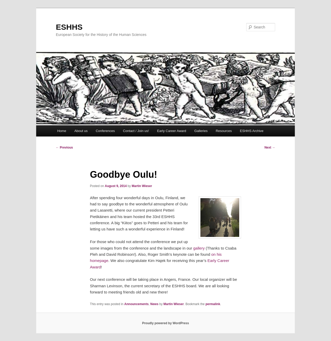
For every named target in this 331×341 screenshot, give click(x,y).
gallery (199, 248)
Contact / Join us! (136, 131)
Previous (64, 147)
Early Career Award (171, 131)
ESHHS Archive (252, 131)
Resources (224, 131)
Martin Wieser (142, 186)
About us (80, 131)
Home (61, 131)
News (154, 304)
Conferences (105, 131)
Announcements (136, 304)
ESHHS (69, 27)
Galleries (200, 131)
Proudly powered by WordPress (165, 323)
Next (270, 147)
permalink (213, 304)
